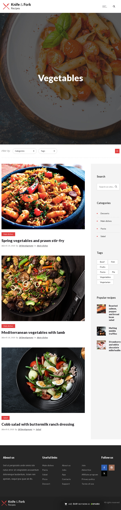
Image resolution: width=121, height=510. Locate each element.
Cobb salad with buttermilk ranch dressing (38, 424)
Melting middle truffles (113, 331)
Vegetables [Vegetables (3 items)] (105, 277)
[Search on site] (108, 186)
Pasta (103, 228)
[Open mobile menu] (105, 6)
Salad (103, 236)
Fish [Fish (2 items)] (113, 262)
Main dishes (106, 221)
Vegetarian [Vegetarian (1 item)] (105, 282)
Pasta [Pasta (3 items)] (102, 272)
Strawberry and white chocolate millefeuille (115, 346)
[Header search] (114, 7)
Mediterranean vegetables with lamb (33, 332)
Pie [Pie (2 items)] (113, 272)
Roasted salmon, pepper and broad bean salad (114, 313)
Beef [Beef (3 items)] (102, 262)
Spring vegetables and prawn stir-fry (33, 240)
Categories (19, 151)
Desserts (105, 213)
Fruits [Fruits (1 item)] (102, 267)
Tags (43, 151)
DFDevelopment (26, 246)
